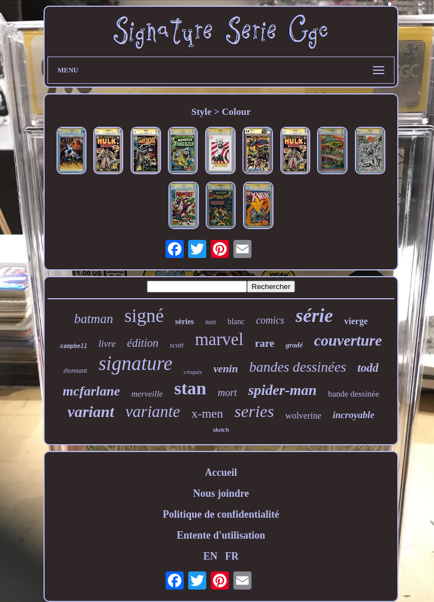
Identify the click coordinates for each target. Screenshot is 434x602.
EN (210, 556)
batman (93, 319)
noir (210, 322)
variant (91, 411)
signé (144, 316)
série (314, 315)
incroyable (354, 415)
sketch (221, 429)
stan (190, 388)
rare (264, 343)
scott (177, 345)
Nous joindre (221, 493)
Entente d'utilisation (221, 535)
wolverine (303, 415)
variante (152, 411)
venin (226, 369)
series (254, 411)
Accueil (221, 472)
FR (231, 556)
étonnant (75, 371)
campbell (73, 346)
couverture (348, 340)
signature (135, 363)
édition (143, 343)
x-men (207, 413)
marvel (219, 339)
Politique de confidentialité (221, 514)
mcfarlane (91, 391)
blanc (236, 321)
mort (227, 392)
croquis (193, 371)
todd (367, 368)
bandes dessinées (297, 367)
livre (107, 343)
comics (270, 320)
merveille (147, 393)
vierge (356, 321)
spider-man (282, 390)
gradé (293, 345)
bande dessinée (353, 393)
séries (184, 321)
